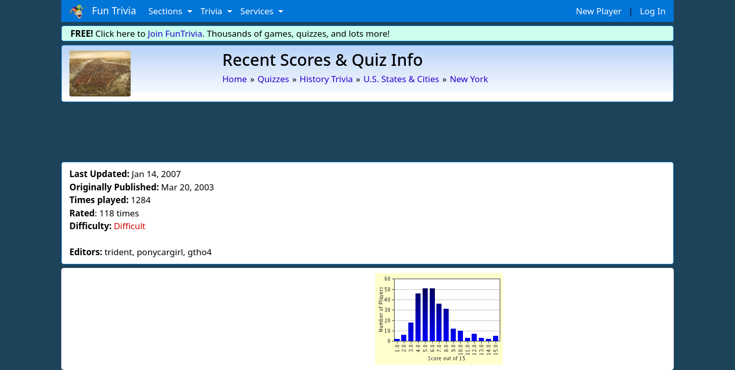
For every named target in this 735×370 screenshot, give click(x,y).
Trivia (213, 11)
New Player (598, 11)
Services (258, 11)
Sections (167, 11)
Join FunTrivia (175, 33)
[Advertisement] (367, 130)
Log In (653, 11)
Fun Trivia (102, 11)
